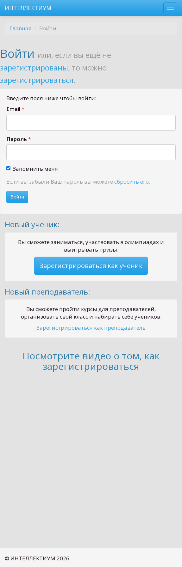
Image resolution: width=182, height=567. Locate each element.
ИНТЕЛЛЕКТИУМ (28, 8)
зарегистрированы (34, 68)
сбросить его (131, 181)
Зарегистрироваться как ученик (91, 265)
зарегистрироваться (36, 80)
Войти (17, 197)
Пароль (16, 139)
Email (13, 109)
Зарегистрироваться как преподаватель (91, 327)
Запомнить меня (32, 168)
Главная (20, 28)
